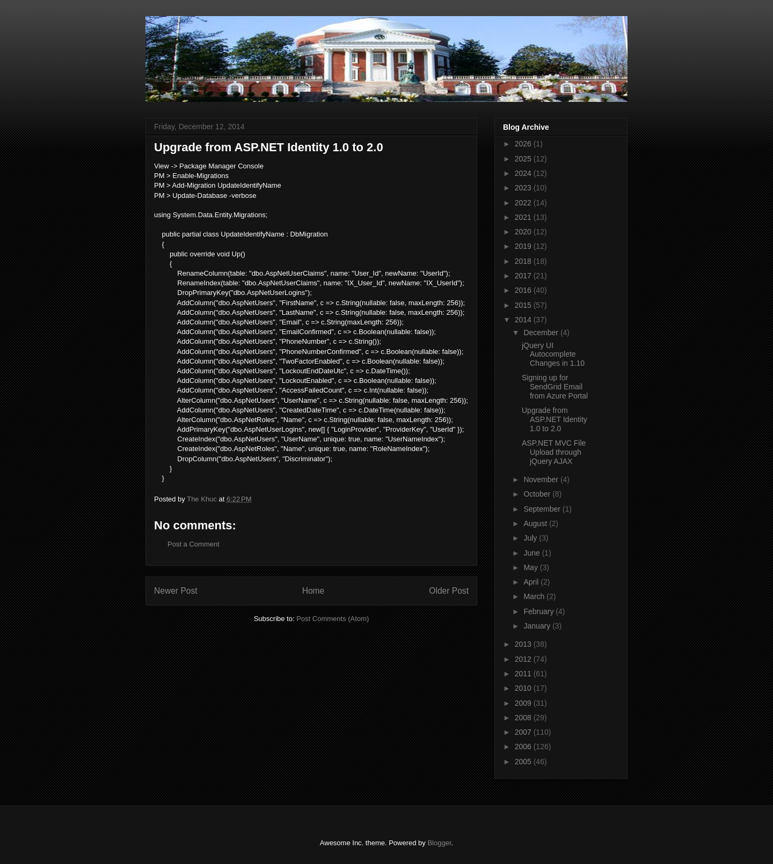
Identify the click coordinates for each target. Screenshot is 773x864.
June (532, 553)
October (537, 494)
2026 (524, 143)
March (534, 596)
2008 (524, 717)
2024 (524, 173)
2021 (524, 217)
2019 (524, 246)
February (539, 611)
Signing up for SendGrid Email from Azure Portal (555, 386)
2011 (524, 673)
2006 (524, 746)
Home (313, 590)
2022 (524, 202)
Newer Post (176, 590)
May (531, 567)
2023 (524, 187)
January (537, 626)
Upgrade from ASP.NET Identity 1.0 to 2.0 (554, 419)
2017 (524, 275)
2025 (524, 158)
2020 (524, 231)
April (532, 582)
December (541, 332)
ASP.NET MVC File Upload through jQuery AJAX (554, 452)
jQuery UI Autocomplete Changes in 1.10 (553, 354)
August (536, 523)
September (542, 509)
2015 (524, 305)
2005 (524, 761)
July (531, 538)
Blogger (439, 843)
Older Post (449, 590)
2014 (524, 319)
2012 (524, 659)
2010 (524, 688)
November (541, 479)
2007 (524, 732)
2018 (524, 261)
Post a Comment (193, 544)
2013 (524, 644)
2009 (524, 703)
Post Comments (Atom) (332, 619)
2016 (524, 290)
